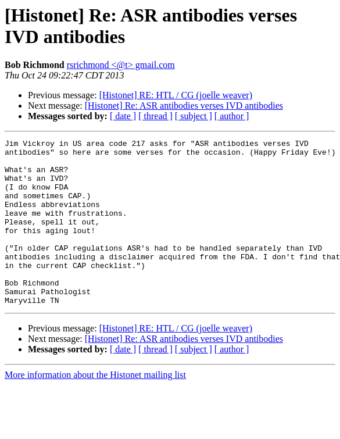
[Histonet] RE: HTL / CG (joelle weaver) (175, 95)
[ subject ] (193, 116)
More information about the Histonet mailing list (95, 408)
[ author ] (231, 116)
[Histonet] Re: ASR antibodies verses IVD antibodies (184, 105)
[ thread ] (155, 116)
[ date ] (123, 116)
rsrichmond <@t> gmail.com (121, 65)
